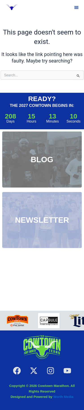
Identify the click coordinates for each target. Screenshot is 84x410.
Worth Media (63, 397)
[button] (76, 7)
